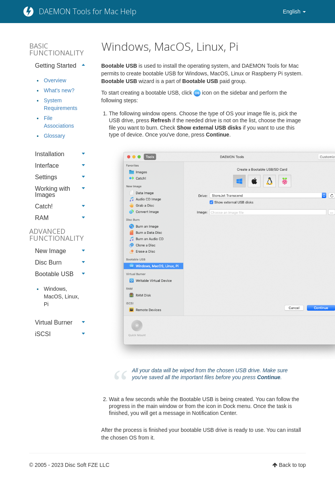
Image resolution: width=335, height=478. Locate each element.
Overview (55, 80)
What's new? (59, 90)
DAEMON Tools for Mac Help (87, 11)
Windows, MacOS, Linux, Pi (61, 296)
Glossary (54, 136)
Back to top (292, 465)
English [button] (294, 11)
